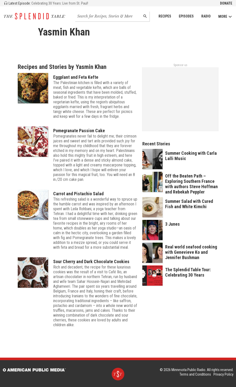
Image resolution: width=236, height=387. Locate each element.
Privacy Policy (223, 374)
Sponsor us (180, 65)
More (225, 16)
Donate (226, 3)
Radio (206, 16)
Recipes (165, 16)
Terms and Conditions (195, 374)
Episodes (186, 16)
